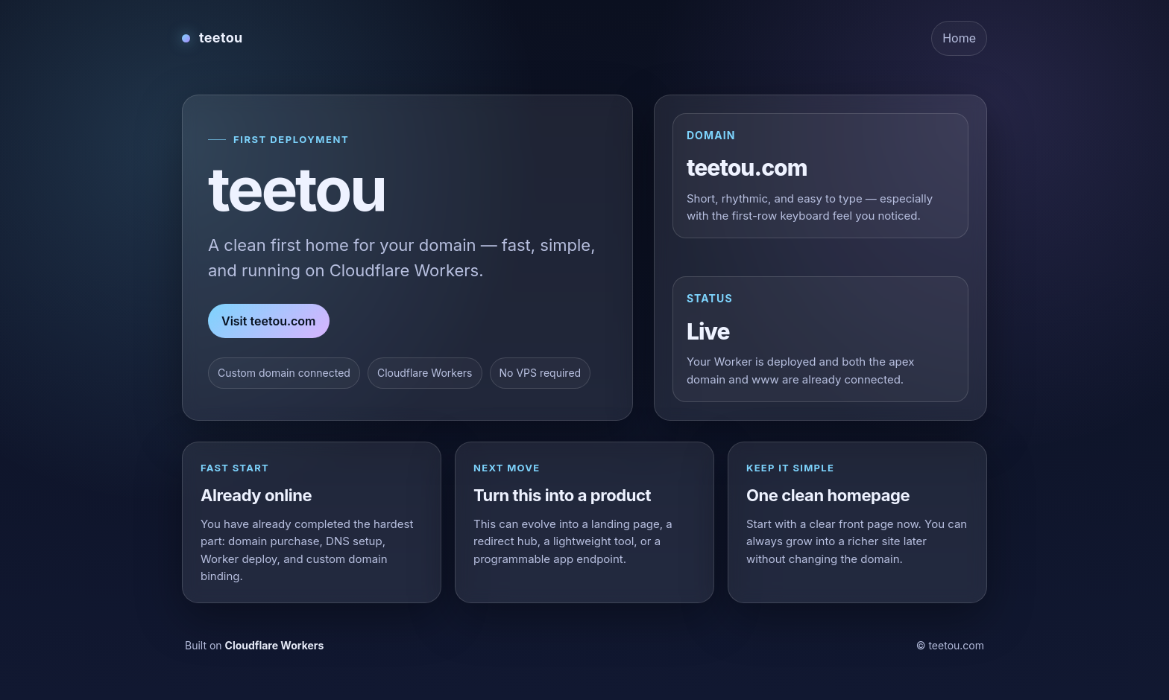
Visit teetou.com (268, 321)
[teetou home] (212, 38)
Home (959, 38)
